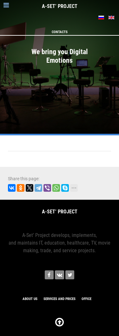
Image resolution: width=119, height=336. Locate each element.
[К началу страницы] (59, 324)
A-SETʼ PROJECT (59, 6)
